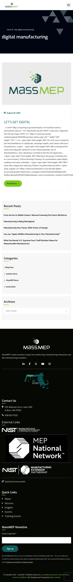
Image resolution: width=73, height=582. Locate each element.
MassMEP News (12, 280)
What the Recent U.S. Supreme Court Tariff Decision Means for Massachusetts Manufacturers (31, 242)
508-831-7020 (11, 415)
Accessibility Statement (49, 575)
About (8, 498)
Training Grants (13, 516)
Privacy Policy (64, 575)
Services (9, 503)
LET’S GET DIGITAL (17, 122)
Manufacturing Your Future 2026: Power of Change (26, 228)
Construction (11, 287)
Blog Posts (10, 267)
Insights (9, 507)
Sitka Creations (55, 577)
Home (9, 29)
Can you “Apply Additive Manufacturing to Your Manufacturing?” (32, 234)
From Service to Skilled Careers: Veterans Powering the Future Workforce (35, 215)
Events (8, 511)
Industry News (11, 274)
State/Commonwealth (15, 481)
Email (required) (9, 533)
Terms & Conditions (19, 577)
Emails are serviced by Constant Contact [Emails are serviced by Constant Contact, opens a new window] (19, 562)
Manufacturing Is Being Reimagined (19, 221)
